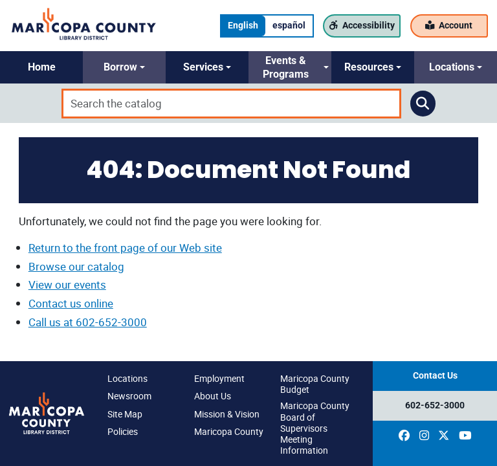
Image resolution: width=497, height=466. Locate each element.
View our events (67, 284)
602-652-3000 (435, 405)
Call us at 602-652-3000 (87, 322)
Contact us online (70, 303)
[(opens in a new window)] (404, 435)
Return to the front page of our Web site (125, 247)
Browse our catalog (76, 266)
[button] (41, 67)
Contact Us (435, 375)
